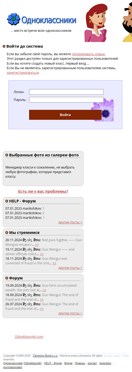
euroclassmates (12, 367)
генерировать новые (88, 54)
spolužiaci (105, 363)
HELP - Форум (53, 363)
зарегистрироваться (23, 72)
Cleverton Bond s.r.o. (45, 355)
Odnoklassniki (32, 363)
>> (37, 244)
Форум (68, 363)
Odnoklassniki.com (29, 336)
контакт (92, 363)
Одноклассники (12, 363)
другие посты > (70, 222)
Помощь (80, 363)
